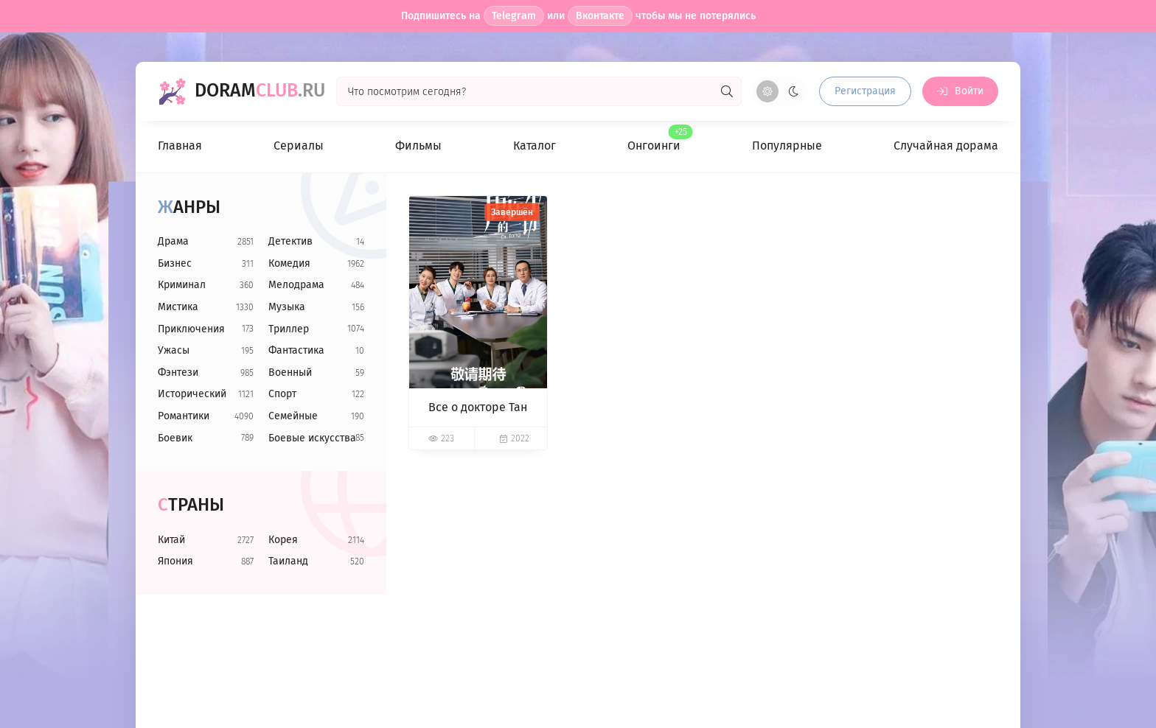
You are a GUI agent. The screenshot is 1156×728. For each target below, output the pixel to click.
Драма (173, 241)
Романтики (183, 416)
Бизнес (175, 263)
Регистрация (865, 91)
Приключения (191, 329)
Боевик (175, 438)
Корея (283, 539)
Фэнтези (178, 372)
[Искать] (727, 91)
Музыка (286, 307)
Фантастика (296, 350)
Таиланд (288, 561)
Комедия (289, 263)
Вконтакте (600, 16)
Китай (171, 539)
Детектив (290, 241)
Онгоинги (653, 139)
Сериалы (299, 146)
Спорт (282, 394)
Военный (290, 372)
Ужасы (173, 350)
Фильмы (418, 146)
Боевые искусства (312, 438)
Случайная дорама (946, 146)
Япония (175, 561)
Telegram (514, 16)
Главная (180, 146)
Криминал (182, 285)
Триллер (288, 329)
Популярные (787, 146)
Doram (260, 91)
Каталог (534, 146)
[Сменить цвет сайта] (780, 91)
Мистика (178, 307)
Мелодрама (296, 285)
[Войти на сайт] (960, 91)
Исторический (192, 394)
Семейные (293, 416)
